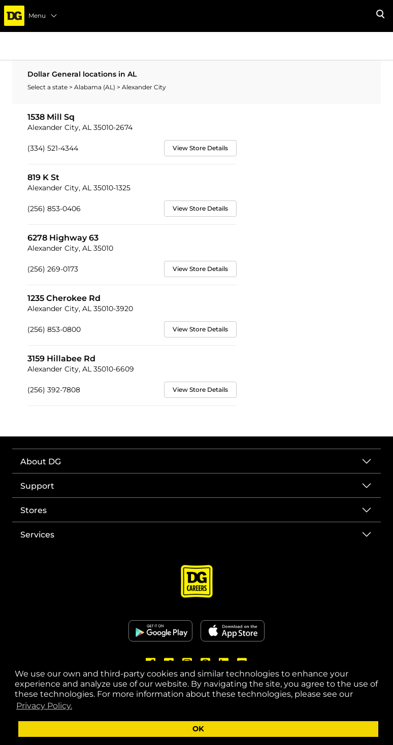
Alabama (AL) (95, 87)
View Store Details (200, 148)
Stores (33, 510)
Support (37, 486)
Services (37, 534)
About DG (40, 461)
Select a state (48, 87)
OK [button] (198, 728)
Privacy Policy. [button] (44, 705)
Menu (43, 16)
